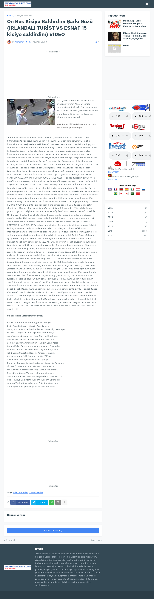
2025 (127, 208)
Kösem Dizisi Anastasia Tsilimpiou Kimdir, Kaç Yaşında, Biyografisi (134, 36)
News (126, 45)
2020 (127, 226)
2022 (127, 221)
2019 (127, 231)
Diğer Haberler (25, 15)
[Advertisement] (53, 74)
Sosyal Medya (36, 492)
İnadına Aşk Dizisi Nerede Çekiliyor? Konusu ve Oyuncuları (134, 23)
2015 (127, 235)
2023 (127, 217)
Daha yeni (10, 540)
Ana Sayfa (11, 15)
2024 (127, 212)
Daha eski (95, 540)
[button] (147, 4)
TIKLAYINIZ (113, 172)
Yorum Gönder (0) (53, 530)
